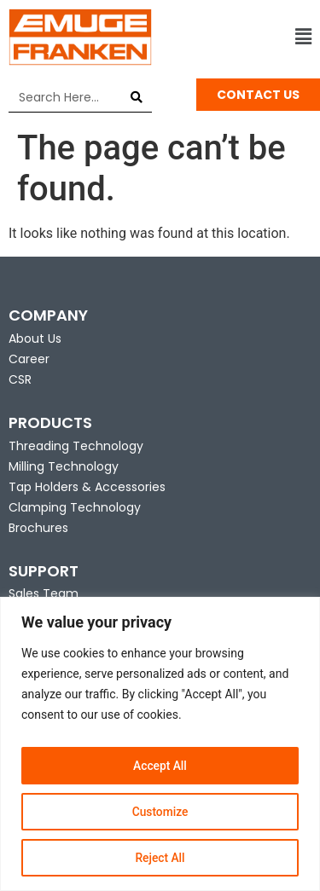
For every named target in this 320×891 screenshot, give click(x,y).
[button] (240, 37)
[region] (160, 744)
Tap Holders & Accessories (87, 486)
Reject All (160, 858)
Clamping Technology (75, 507)
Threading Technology (76, 445)
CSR (20, 379)
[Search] (137, 97)
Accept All (160, 765)
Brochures (38, 527)
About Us (35, 338)
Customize (160, 812)
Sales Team (44, 593)
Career (29, 358)
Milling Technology (64, 466)
